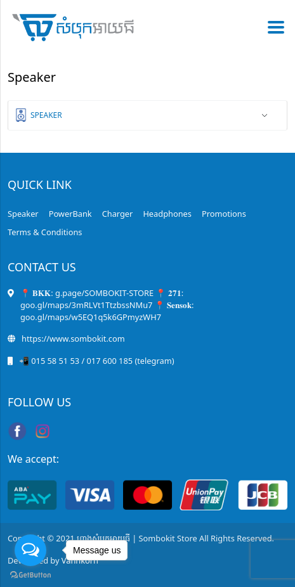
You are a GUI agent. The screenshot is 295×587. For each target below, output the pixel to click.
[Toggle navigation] (272, 27)
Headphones (167, 213)
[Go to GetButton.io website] (30, 574)
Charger (117, 213)
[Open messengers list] (30, 550)
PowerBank (70, 213)
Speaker (46, 115)
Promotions (224, 213)
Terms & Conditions (45, 232)
